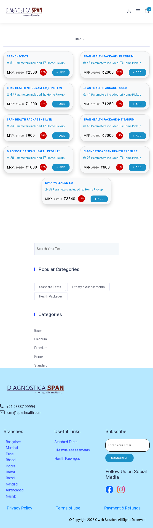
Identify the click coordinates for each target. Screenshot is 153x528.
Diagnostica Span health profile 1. (34, 151)
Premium (40, 348)
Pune (9, 454)
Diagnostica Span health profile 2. (110, 151)
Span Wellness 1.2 (59, 183)
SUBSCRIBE (119, 458)
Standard (40, 365)
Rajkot (10, 472)
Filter (75, 39)
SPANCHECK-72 (17, 56)
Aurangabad (14, 490)
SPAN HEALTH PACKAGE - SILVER (29, 119)
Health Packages (51, 296)
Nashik (11, 496)
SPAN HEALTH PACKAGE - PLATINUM (108, 56)
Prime (38, 356)
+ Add (60, 72)
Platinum (40, 339)
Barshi (10, 478)
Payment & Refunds (122, 508)
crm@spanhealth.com (24, 412)
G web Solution (106, 519)
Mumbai (12, 448)
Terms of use (68, 508)
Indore (10, 466)
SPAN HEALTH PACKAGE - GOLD (105, 88)
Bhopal (11, 460)
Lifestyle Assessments (88, 287)
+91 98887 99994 (20, 407)
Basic (38, 330)
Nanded (11, 484)
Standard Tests (50, 287)
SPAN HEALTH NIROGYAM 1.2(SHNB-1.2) (34, 88)
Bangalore (13, 442)
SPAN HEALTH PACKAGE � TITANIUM (108, 119)
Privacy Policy (19, 508)
